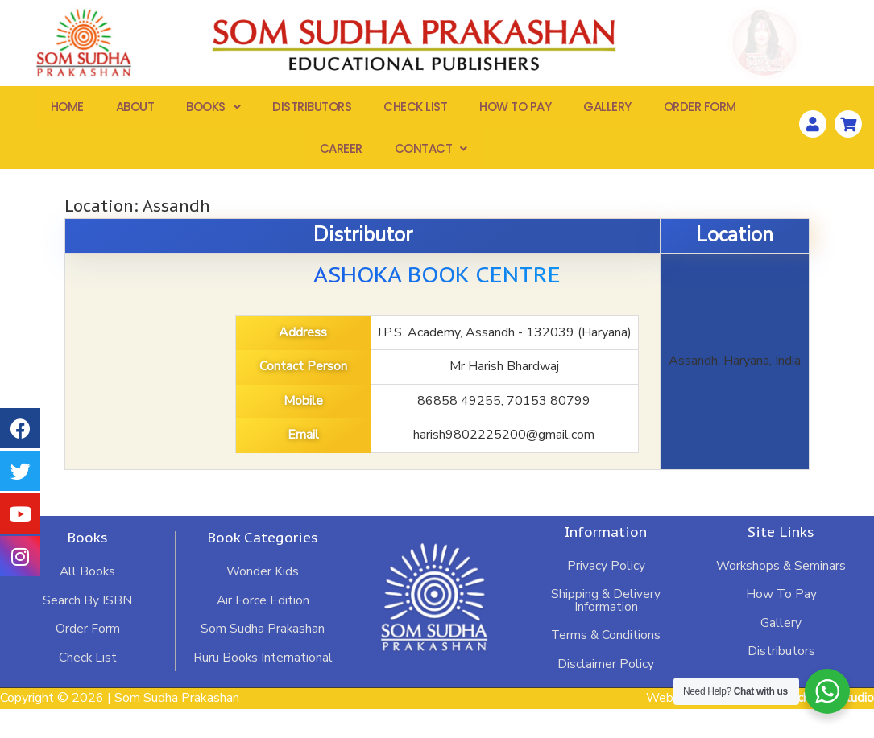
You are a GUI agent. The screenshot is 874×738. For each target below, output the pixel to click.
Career (341, 153)
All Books (87, 599)
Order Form (700, 109)
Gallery (607, 109)
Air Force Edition (262, 628)
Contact (431, 153)
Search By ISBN (87, 628)
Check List (415, 109)
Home (67, 109)
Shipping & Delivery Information (606, 628)
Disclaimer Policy (605, 693)
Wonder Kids (262, 599)
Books (213, 109)
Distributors (311, 109)
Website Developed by (759, 727)
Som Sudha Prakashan (262, 657)
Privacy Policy (606, 593)
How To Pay (515, 109)
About (135, 109)
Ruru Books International (263, 686)
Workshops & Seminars (781, 593)
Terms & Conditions (605, 664)
